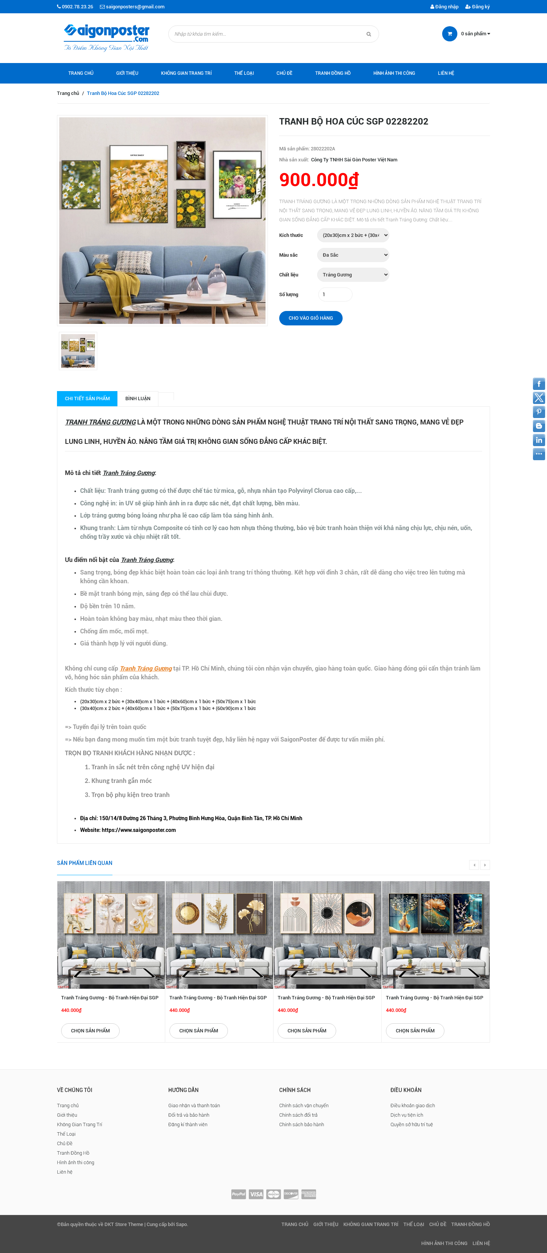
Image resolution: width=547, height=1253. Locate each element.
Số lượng (288, 294)
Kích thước (291, 235)
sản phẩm (475, 33)
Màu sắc (288, 255)
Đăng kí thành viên (187, 1124)
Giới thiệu (127, 73)
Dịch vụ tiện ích (406, 1115)
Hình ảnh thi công (394, 73)
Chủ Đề (284, 73)
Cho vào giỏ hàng (311, 318)
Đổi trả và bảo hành (188, 1115)
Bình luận (137, 398)
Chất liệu (288, 275)
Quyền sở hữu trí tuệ (411, 1124)
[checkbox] (281, 818)
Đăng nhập (444, 6)
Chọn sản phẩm (90, 1031)
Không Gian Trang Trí (186, 73)
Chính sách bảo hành (301, 1124)
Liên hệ (446, 73)
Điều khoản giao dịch (412, 1105)
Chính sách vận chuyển (304, 1105)
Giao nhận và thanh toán (194, 1105)
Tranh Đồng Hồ (333, 73)
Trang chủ (80, 73)
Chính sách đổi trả (298, 1115)
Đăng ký (477, 6)
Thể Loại (244, 73)
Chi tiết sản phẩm (87, 398)
